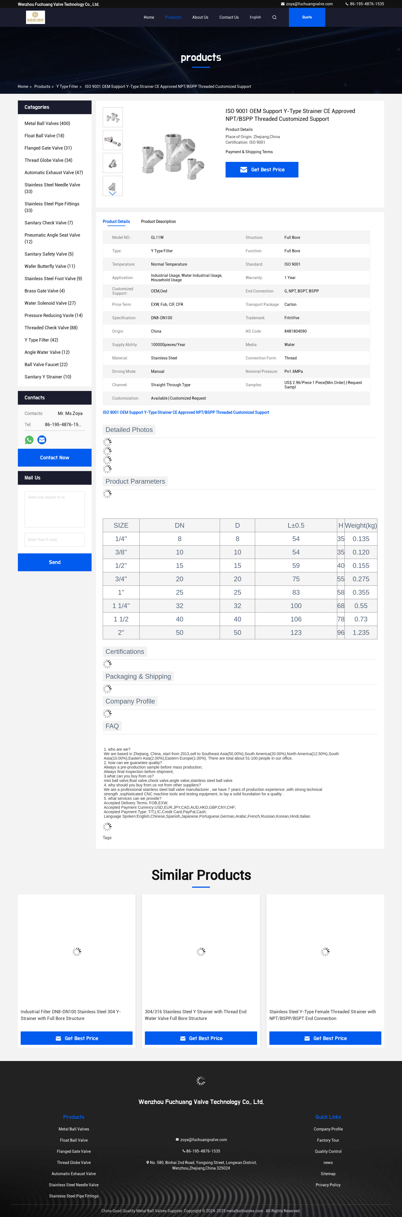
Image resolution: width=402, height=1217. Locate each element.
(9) (53, 278)
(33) (52, 188)
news (328, 1162)
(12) (52, 238)
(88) (51, 327)
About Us (200, 17)
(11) (50, 266)
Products (173, 17)
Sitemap (328, 1174)
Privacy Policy (328, 1185)
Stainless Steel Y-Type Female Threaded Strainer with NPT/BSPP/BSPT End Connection (322, 1015)
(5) (49, 254)
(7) (49, 222)
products (42, 86)
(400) (47, 123)
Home (149, 17)
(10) (48, 377)
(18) (44, 135)
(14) (54, 315)
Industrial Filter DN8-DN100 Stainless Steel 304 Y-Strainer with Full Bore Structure (71, 1015)
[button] (113, 193)
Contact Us (229, 17)
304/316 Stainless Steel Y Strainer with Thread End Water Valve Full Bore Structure (196, 1015)
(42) (41, 340)
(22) (46, 364)
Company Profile (328, 1129)
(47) (54, 172)
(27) (50, 303)
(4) (45, 291)
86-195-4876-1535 (364, 4)
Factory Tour (328, 1140)
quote (307, 17)
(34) (48, 160)
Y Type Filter (67, 86)
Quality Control (328, 1151)
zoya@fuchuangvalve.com (307, 4)
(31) (48, 148)
